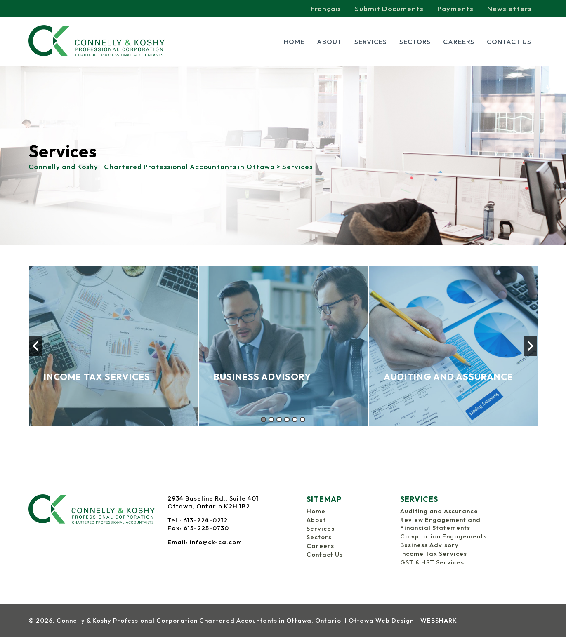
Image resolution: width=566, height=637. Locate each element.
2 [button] (271, 419)
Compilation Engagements (443, 536)
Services (370, 42)
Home (294, 42)
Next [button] (530, 346)
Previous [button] (35, 346)
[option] (113, 346)
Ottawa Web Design (381, 620)
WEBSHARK (438, 620)
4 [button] (287, 419)
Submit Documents (389, 8)
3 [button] (279, 419)
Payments (455, 8)
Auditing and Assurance (439, 511)
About (329, 42)
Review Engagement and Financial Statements (440, 523)
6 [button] (302, 419)
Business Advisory (429, 545)
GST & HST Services (432, 562)
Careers (458, 42)
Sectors (415, 42)
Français (326, 8)
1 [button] (263, 419)
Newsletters (509, 8)
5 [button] (294, 419)
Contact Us (509, 42)
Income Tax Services (433, 553)
